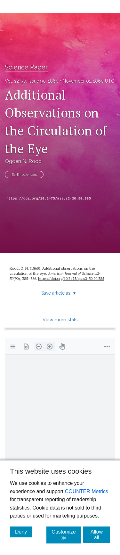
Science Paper (26, 67)
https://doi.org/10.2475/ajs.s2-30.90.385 (48, 198)
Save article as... (58, 293)
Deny (23, 532)
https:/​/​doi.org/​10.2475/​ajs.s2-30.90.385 (71, 278)
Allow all (100, 534)
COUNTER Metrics (86, 491)
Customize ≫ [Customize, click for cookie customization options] (66, 535)
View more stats (60, 319)
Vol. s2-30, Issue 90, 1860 (32, 81)
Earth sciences (24, 174)
